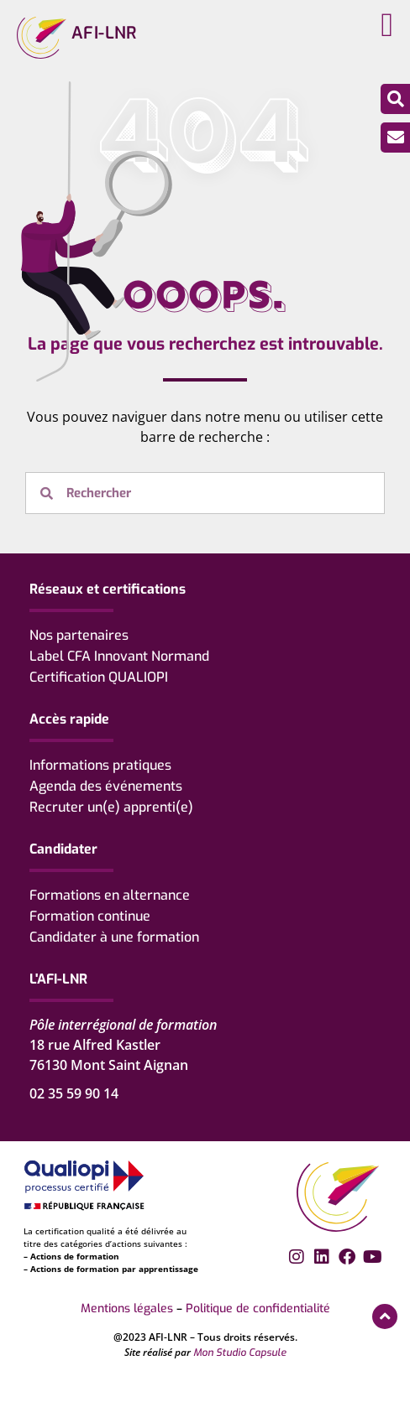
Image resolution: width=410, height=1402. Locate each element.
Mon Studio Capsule (239, 1352)
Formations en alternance (109, 895)
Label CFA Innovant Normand (119, 656)
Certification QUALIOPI (98, 677)
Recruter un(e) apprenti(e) (111, 807)
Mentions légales (127, 1308)
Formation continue (89, 916)
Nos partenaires (79, 635)
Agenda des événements (105, 786)
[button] (387, 25)
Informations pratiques (100, 765)
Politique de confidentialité (258, 1308)
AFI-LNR (104, 33)
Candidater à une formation (114, 937)
